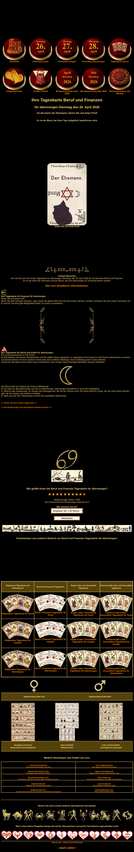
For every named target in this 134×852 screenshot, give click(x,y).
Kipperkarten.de (38, 784)
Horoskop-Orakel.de (38, 766)
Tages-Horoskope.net (104, 772)
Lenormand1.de (104, 784)
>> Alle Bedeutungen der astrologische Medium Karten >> (26, 407)
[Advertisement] (67, 19)
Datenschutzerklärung (72, 842)
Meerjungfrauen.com (104, 790)
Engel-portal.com (38, 790)
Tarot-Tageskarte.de (104, 766)
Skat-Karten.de (104, 778)
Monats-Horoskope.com (38, 772)
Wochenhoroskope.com (38, 778)
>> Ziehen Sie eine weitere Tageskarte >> (19, 403)
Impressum (56, 842)
